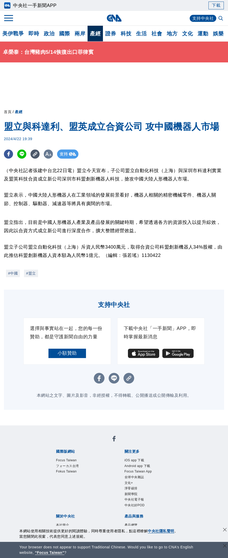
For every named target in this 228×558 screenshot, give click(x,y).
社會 (156, 33)
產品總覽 (131, 525)
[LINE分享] (21, 154)
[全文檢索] (221, 19)
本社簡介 (62, 525)
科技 (126, 33)
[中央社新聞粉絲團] (114, 439)
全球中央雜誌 (134, 477)
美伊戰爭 (13, 33)
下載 (216, 5)
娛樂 (218, 33)
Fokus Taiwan (66, 471)
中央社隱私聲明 (161, 531)
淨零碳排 (131, 488)
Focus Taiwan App (138, 471)
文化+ (129, 483)
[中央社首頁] (114, 18)
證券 (110, 33)
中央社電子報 (134, 499)
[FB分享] (8, 154)
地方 (172, 33)
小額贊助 (67, 353)
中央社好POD (135, 505)
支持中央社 (203, 18)
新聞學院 (131, 494)
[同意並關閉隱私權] (225, 530)
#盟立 (31, 273)
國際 (64, 33)
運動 (203, 33)
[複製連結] (35, 154)
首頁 (7, 112)
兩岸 (80, 33)
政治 (49, 33)
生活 (141, 33)
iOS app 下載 (134, 460)
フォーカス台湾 (67, 466)
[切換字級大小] (48, 154)
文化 (187, 33)
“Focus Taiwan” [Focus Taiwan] (49, 552)
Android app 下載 (137, 466)
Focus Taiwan (66, 460)
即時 (33, 33)
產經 (95, 33)
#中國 (13, 273)
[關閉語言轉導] (225, 546)
